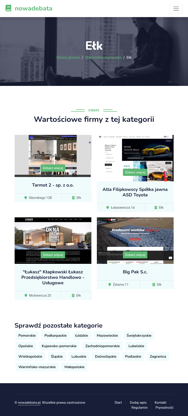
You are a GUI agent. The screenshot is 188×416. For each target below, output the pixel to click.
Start (118, 402)
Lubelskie (136, 346)
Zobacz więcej (53, 168)
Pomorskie (27, 335)
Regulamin (139, 407)
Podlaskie (133, 356)
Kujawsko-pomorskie (59, 346)
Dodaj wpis (138, 402)
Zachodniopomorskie (102, 346)
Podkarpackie (56, 335)
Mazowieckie (107, 335)
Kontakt (161, 402)
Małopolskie (74, 367)
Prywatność (164, 407)
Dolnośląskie (106, 356)
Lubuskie (78, 356)
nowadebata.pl (29, 402)
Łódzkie (81, 335)
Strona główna (68, 57)
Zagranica (158, 356)
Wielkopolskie (30, 356)
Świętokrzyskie (139, 335)
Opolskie (26, 346)
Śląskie (57, 356)
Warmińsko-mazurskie (103, 57)
